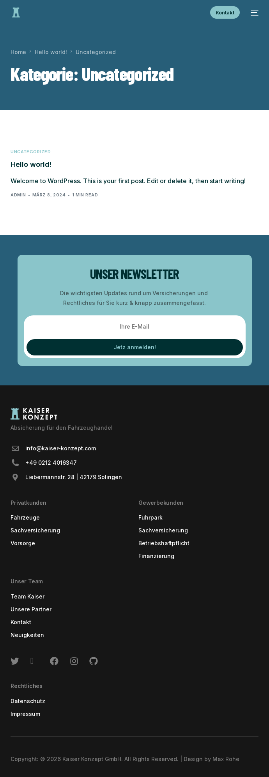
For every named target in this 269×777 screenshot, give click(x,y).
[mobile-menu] (253, 12)
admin (18, 195)
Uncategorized (31, 152)
